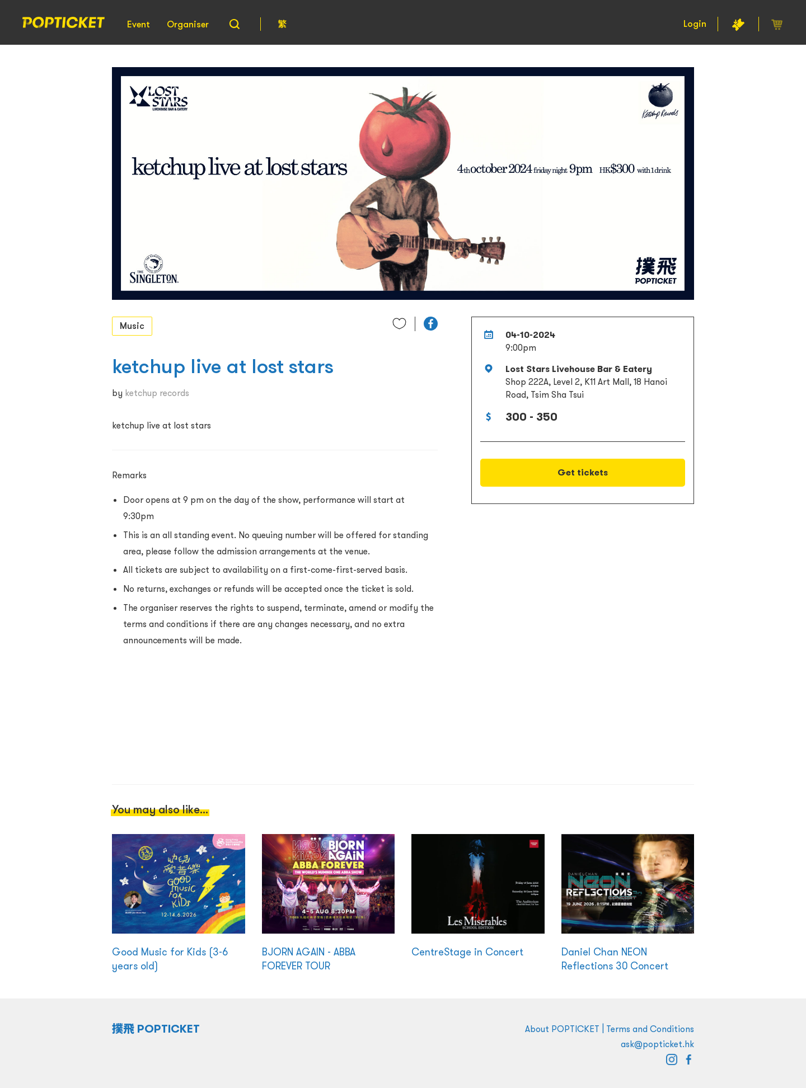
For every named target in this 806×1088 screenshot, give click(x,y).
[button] (431, 324)
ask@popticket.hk (657, 1043)
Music (132, 325)
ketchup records (157, 392)
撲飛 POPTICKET (156, 1028)
